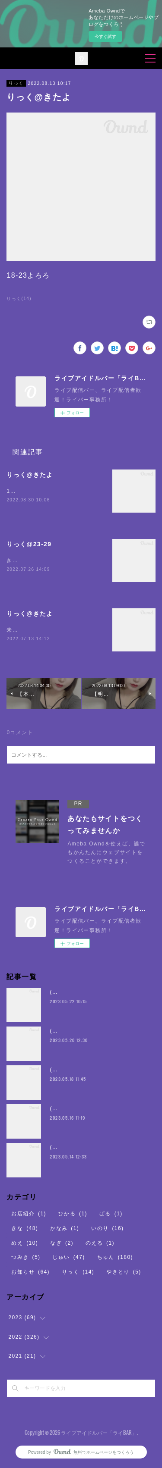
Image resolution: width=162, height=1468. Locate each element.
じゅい (68, 1258)
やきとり (123, 1272)
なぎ (61, 1243)
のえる (100, 1243)
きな (24, 1229)
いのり (107, 1229)
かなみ (64, 1229)
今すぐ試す (105, 36)
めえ (24, 1243)
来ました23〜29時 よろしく (45, 630)
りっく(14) (19, 298)
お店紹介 (28, 1214)
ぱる (111, 1214)
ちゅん (115, 1258)
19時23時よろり (27, 491)
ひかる (72, 1214)
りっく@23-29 (28, 544)
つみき (25, 1258)
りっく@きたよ (29, 474)
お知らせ (30, 1272)
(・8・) (60, 992)
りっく (16, 83)
